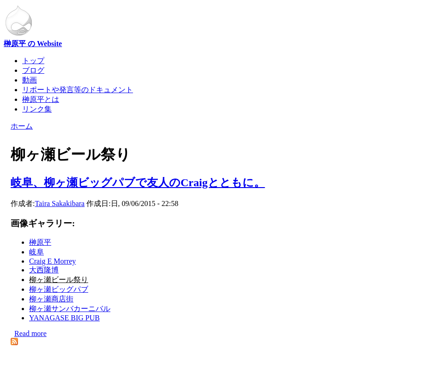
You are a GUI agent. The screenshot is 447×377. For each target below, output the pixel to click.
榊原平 (40, 242)
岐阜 (36, 252)
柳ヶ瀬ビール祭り (58, 279)
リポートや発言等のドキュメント (77, 90)
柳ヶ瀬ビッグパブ (58, 289)
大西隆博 (44, 270)
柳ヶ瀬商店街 (51, 299)
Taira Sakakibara (60, 203)
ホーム (22, 126)
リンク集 (37, 109)
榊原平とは (40, 99)
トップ (33, 61)
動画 (29, 80)
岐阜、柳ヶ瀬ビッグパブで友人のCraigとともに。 (138, 182)
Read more (30, 333)
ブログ (33, 70)
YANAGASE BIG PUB (64, 318)
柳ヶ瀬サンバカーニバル (69, 308)
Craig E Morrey (52, 261)
